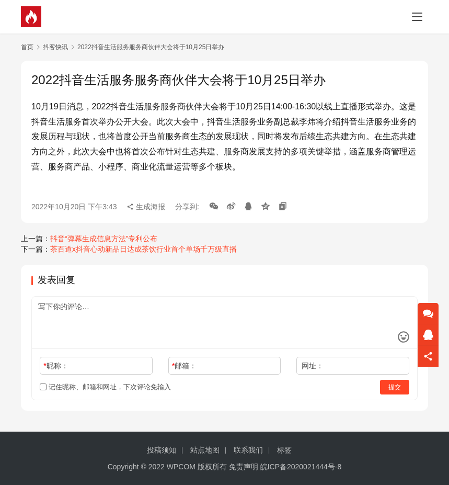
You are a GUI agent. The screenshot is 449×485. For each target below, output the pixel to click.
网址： (313, 366)
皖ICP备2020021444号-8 (301, 467)
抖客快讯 (55, 47)
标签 (284, 450)
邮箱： (184, 366)
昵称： (55, 366)
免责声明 (243, 467)
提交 (394, 387)
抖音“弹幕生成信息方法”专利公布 (103, 238)
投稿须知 (161, 450)
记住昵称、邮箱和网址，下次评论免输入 (105, 387)
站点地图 (205, 450)
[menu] (417, 16)
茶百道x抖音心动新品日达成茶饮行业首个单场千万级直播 (143, 249)
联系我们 (248, 450)
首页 (27, 47)
